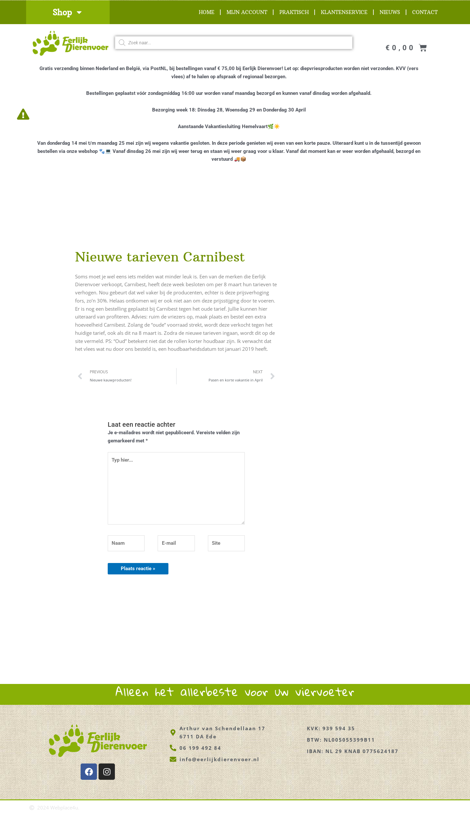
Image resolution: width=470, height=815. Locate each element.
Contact (425, 12)
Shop (68, 12)
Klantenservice (344, 12)
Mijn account (247, 12)
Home (206, 12)
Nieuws (390, 12)
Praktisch (294, 12)
